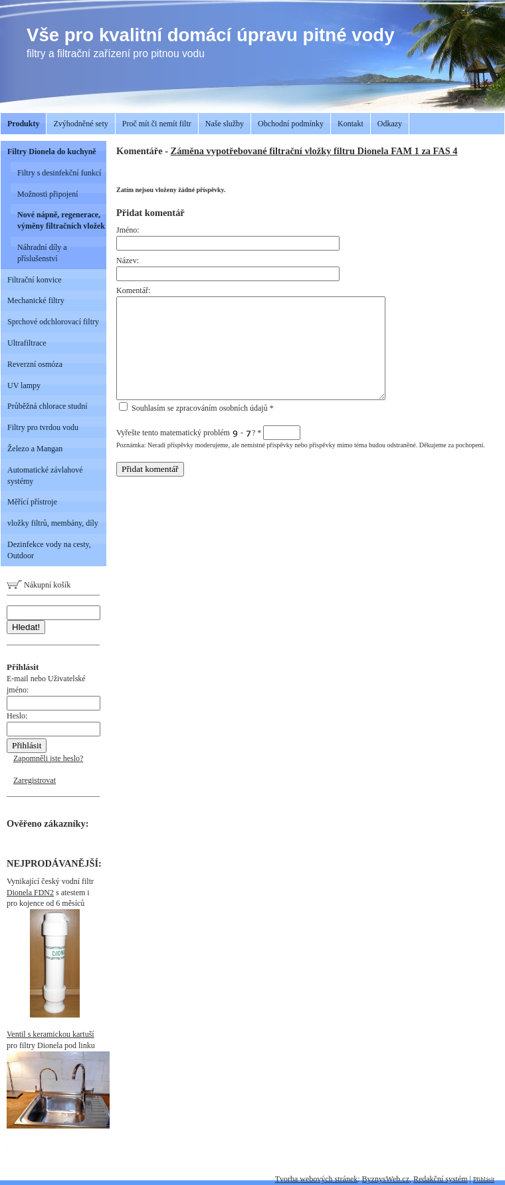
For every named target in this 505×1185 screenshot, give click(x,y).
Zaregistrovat (34, 780)
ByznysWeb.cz (385, 1179)
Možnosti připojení (47, 194)
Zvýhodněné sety (80, 123)
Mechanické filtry (35, 300)
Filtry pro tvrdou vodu (42, 427)
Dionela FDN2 (30, 892)
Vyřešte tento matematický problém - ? (208, 432)
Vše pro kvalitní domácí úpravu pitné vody (211, 35)
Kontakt (350, 123)
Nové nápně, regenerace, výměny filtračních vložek (61, 220)
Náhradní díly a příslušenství (42, 253)
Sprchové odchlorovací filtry (53, 321)
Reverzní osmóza (34, 364)
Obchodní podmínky (291, 123)
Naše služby (224, 123)
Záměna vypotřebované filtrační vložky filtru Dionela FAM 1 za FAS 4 (314, 151)
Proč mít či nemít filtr (156, 123)
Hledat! (26, 627)
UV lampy (24, 385)
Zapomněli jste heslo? (48, 758)
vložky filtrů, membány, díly (52, 523)
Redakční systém (440, 1179)
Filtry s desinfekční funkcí (59, 172)
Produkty (23, 123)
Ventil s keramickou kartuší (50, 1034)
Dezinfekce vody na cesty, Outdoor (49, 550)
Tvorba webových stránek (316, 1179)
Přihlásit (483, 1179)
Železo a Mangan (34, 448)
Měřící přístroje (32, 501)
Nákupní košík (38, 585)
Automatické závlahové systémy (45, 475)
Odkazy (389, 123)
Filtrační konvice (34, 279)
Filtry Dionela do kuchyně (51, 151)
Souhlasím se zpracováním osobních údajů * (196, 408)
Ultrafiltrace (27, 343)
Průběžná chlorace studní (47, 406)
